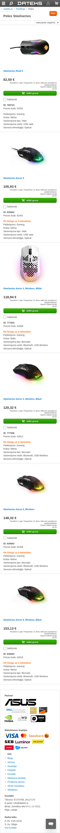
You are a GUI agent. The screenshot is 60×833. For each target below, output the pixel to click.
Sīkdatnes (12, 789)
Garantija (12, 766)
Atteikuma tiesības (17, 778)
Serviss (11, 762)
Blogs (10, 758)
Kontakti (12, 774)
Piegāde (12, 770)
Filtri (53, 13)
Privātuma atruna (16, 782)
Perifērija (20, 9)
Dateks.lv (8, 9)
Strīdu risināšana (16, 786)
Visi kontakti (10, 827)
